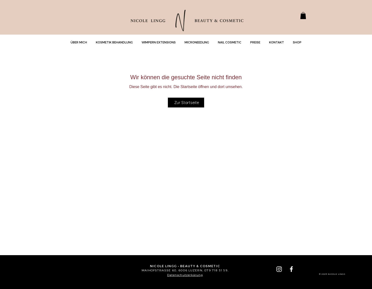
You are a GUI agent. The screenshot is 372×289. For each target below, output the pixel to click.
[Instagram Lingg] (279, 269)
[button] (303, 15)
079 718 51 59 (216, 270)
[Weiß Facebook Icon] (291, 269)
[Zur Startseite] (186, 102)
